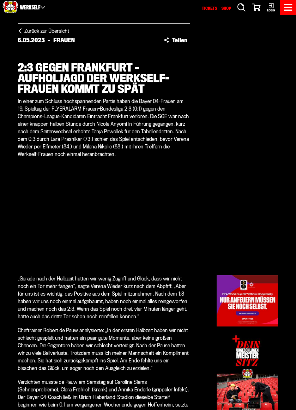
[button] (175, 40)
